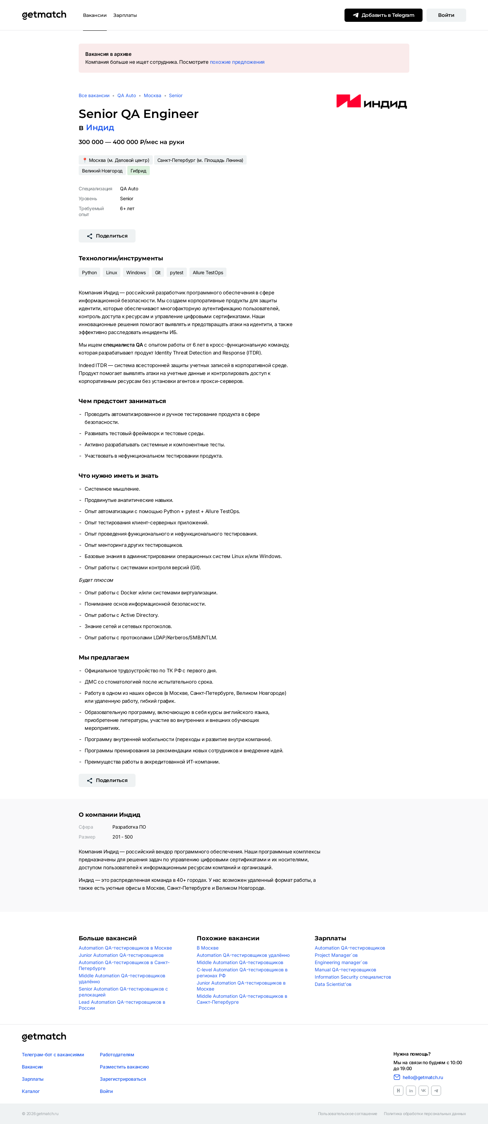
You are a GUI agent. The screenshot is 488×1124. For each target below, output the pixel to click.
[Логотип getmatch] (44, 1037)
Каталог (30, 1091)
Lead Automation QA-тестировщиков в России (122, 1005)
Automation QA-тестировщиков (350, 948)
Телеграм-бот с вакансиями (53, 1054)
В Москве (208, 948)
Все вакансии (94, 95)
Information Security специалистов (353, 977)
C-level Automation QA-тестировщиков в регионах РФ (242, 972)
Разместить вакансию (124, 1066)
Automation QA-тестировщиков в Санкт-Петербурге (124, 965)
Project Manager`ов (336, 955)
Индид (100, 127)
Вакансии (95, 15)
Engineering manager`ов (341, 962)
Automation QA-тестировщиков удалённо (243, 955)
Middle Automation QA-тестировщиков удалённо (122, 978)
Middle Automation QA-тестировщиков (240, 962)
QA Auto (126, 95)
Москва (152, 95)
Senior (176, 95)
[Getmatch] (44, 15)
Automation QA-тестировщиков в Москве (125, 948)
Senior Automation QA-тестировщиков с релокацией (123, 991)
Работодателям (117, 1054)
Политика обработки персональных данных (425, 1113)
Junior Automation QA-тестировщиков (121, 955)
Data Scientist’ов (333, 984)
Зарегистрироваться (123, 1079)
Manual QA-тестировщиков (345, 969)
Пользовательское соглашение (348, 1113)
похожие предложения (237, 62)
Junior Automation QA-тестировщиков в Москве (241, 986)
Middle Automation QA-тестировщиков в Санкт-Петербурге (242, 999)
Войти (446, 15)
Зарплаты (125, 15)
